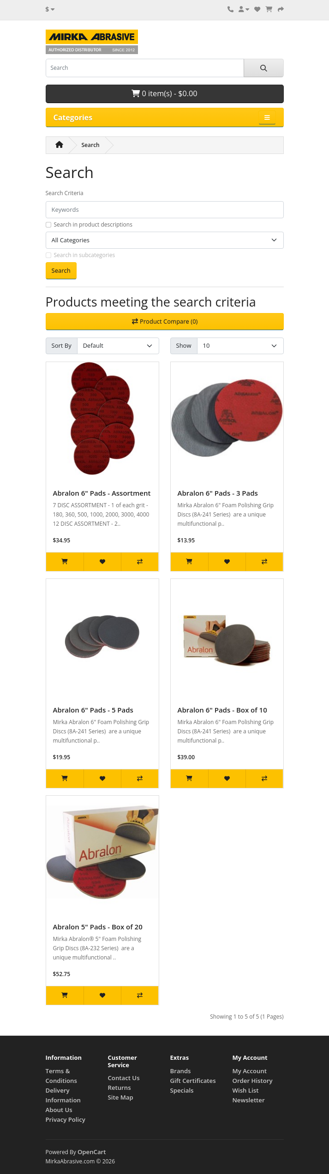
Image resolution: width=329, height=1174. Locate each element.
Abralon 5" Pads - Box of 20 (98, 926)
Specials (182, 1090)
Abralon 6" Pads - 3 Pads (218, 493)
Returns (119, 1087)
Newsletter (249, 1100)
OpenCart (92, 1152)
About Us (59, 1110)
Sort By (62, 345)
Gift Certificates (193, 1080)
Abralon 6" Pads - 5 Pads (93, 709)
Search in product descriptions (93, 224)
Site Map (120, 1097)
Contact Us (124, 1078)
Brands (180, 1071)
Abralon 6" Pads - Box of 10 (222, 709)
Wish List (246, 1090)
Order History (253, 1080)
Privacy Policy (65, 1119)
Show (183, 345)
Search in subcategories (84, 255)
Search (91, 145)
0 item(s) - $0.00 (164, 93)
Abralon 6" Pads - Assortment (102, 493)
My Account (250, 1071)
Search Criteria (65, 193)
